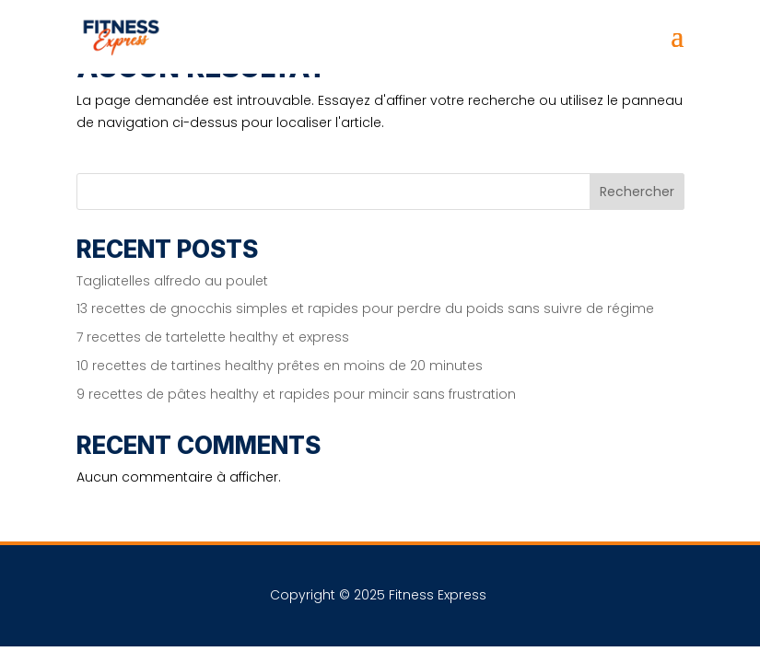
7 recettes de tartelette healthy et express (212, 337)
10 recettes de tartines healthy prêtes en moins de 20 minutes (279, 365)
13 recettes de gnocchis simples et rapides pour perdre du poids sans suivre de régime (365, 308)
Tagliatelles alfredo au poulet (172, 281)
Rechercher (637, 191)
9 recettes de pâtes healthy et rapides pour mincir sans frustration (296, 394)
